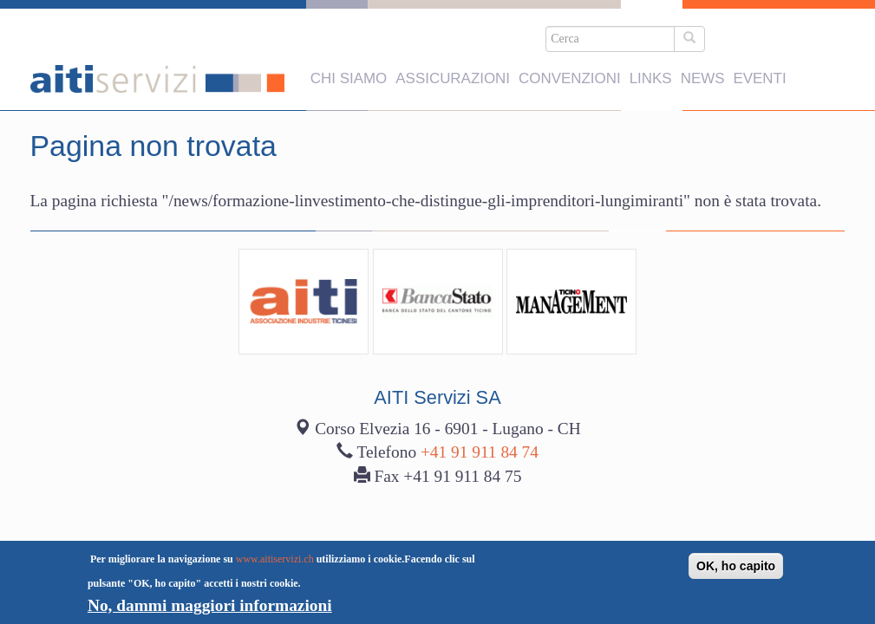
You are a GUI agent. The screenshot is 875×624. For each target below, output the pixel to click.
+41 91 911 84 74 (480, 341)
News (703, 72)
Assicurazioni (452, 72)
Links (651, 72)
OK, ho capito (735, 566)
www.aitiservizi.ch (275, 559)
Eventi (759, 72)
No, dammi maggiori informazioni (210, 605)
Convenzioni (570, 72)
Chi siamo (348, 72)
